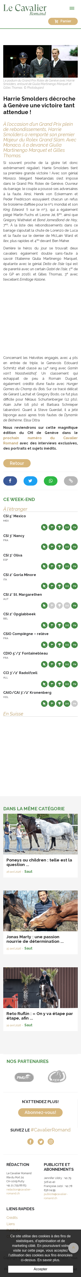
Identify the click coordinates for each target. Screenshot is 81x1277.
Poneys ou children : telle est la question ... (39, 862)
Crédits (12, 1218)
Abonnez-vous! (40, 1112)
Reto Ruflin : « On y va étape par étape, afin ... (39, 1015)
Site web (44, 527)
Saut (28, 871)
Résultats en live (67, 527)
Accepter (40, 1269)
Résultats (59, 527)
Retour (17, 463)
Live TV (74, 527)
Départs (52, 527)
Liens (10, 1224)
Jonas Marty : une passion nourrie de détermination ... (35, 939)
